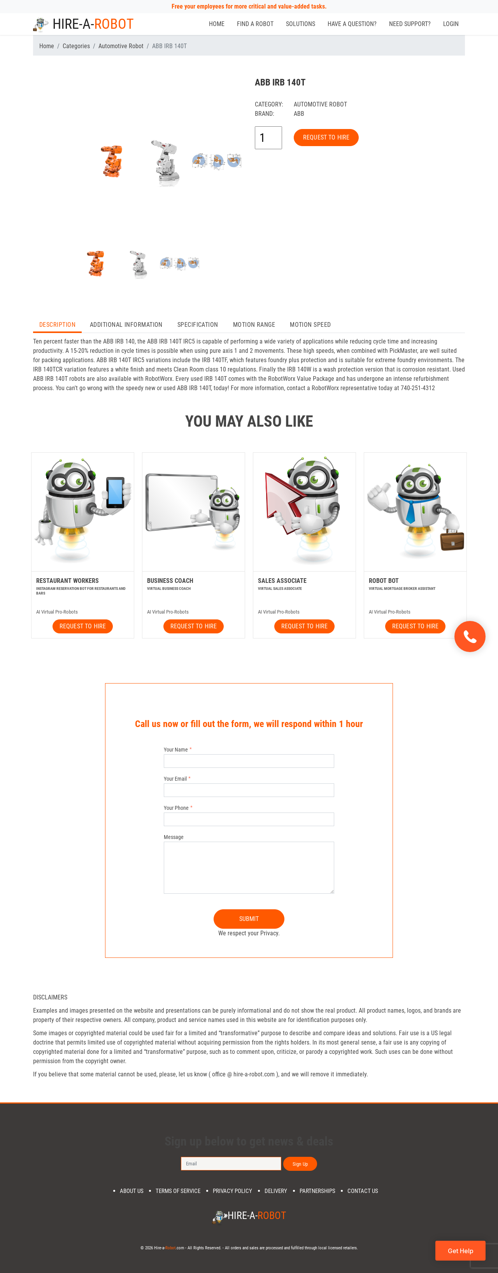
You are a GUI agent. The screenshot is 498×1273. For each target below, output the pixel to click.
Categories (76, 46)
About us (132, 1191)
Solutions (300, 24)
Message (174, 837)
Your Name (176, 749)
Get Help (460, 1251)
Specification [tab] (197, 324)
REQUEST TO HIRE (326, 137)
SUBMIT (249, 918)
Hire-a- (83, 24)
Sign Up (300, 1164)
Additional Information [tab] (126, 324)
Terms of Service (178, 1191)
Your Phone (176, 808)
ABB (299, 113)
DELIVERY (276, 1191)
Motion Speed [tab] (310, 324)
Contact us (362, 1191)
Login (451, 24)
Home (216, 24)
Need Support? (410, 24)
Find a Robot (255, 24)
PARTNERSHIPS (317, 1191)
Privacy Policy (232, 1191)
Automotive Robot (121, 46)
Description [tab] (57, 324)
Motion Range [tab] (254, 324)
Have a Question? (352, 24)
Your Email (175, 779)
